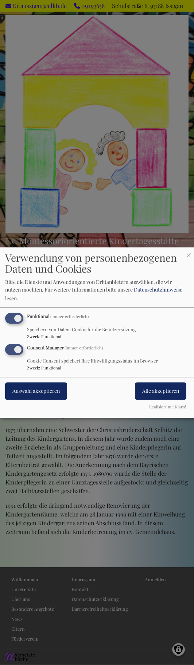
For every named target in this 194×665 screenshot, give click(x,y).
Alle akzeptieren (160, 390)
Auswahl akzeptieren (36, 390)
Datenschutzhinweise (158, 289)
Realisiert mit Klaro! (167, 406)
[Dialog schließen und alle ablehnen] (188, 251)
